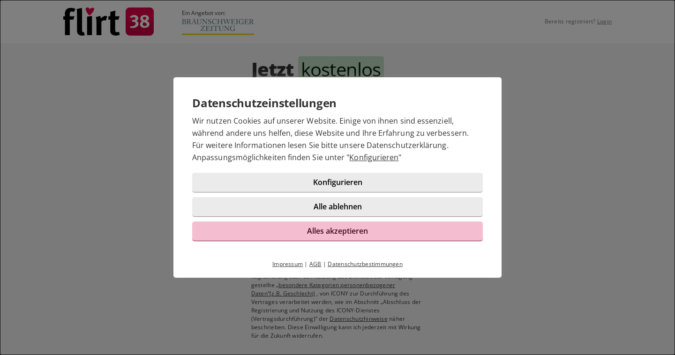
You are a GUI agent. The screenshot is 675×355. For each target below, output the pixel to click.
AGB (315, 264)
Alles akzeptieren (337, 231)
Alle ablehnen (338, 206)
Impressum (287, 264)
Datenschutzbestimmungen (365, 264)
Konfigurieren (373, 157)
